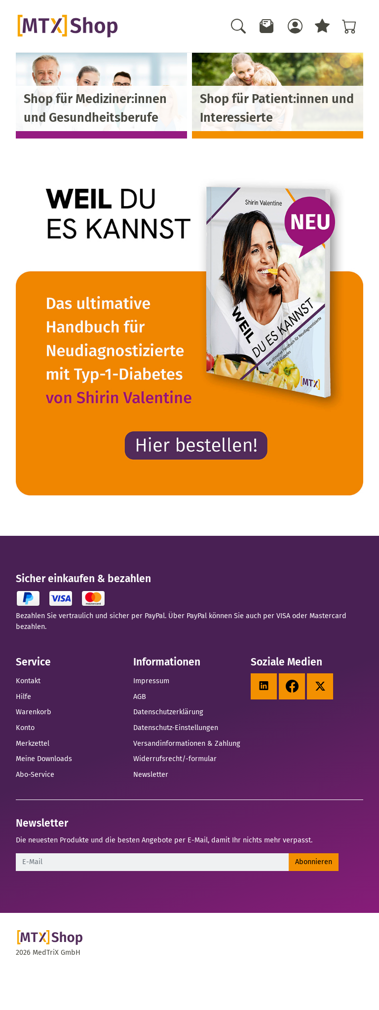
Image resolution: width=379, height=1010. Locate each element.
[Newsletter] (267, 26)
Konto (25, 727)
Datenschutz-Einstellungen (175, 727)
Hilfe (23, 696)
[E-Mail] (152, 862)
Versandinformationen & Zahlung (186, 743)
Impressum (151, 680)
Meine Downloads (44, 758)
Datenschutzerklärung (168, 711)
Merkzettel (32, 743)
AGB (139, 696)
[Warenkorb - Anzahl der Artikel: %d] (349, 26)
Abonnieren (313, 861)
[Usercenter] (295, 26)
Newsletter (150, 774)
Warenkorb (33, 711)
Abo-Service (35, 774)
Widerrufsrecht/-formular (175, 758)
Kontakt (28, 680)
